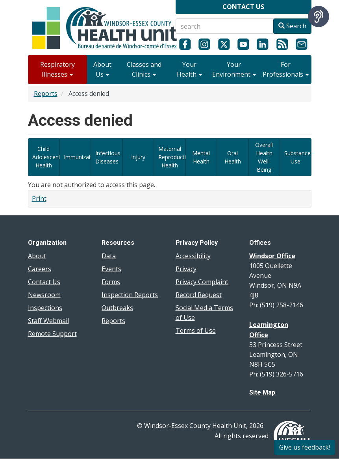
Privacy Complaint (202, 281)
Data (109, 256)
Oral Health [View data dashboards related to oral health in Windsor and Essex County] (232, 157)
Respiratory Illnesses (57, 69)
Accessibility (193, 256)
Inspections (45, 307)
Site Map (262, 392)
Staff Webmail (48, 320)
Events (111, 268)
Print (39, 198)
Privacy (186, 268)
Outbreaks (117, 307)
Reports (45, 93)
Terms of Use (196, 330)
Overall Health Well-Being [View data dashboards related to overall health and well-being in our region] (264, 157)
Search (292, 26)
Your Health (189, 69)
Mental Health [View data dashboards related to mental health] (201, 157)
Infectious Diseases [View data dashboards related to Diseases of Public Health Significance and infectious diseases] (107, 157)
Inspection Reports (130, 294)
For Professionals (286, 69)
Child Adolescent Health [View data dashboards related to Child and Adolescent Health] (45, 157)
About (37, 256)
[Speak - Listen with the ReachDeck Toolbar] (318, 16)
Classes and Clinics (144, 69)
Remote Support (52, 333)
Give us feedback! (304, 447)
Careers (39, 268)
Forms (111, 281)
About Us (102, 69)
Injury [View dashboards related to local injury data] (138, 157)
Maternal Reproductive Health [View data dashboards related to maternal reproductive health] (171, 157)
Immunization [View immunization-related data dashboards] (77, 157)
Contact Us (44, 281)
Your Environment (234, 69)
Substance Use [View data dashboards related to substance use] (297, 157)
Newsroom (44, 294)
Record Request (199, 294)
